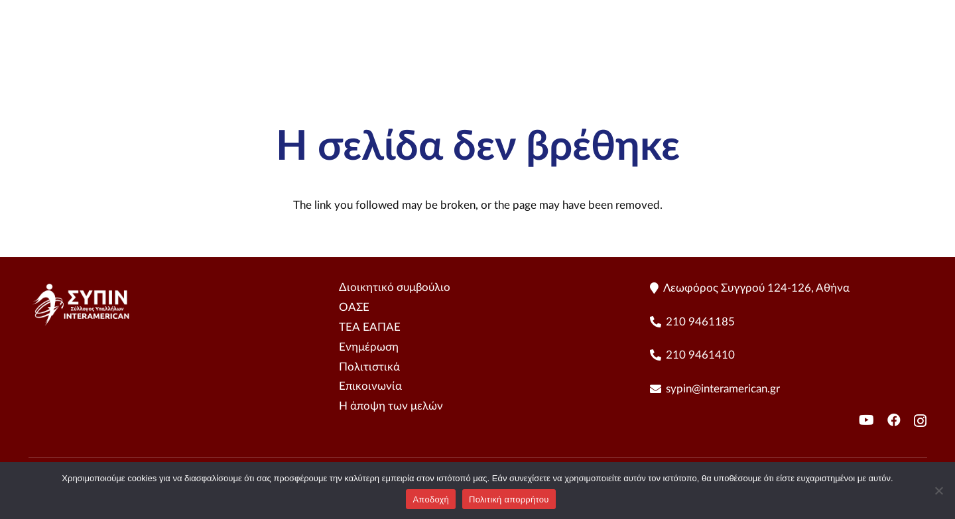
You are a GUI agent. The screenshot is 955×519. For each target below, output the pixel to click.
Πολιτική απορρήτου (508, 499)
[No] (938, 490)
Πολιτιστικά (369, 367)
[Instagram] (920, 421)
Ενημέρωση (369, 347)
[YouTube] (921, 53)
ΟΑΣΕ (354, 307)
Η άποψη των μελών (391, 406)
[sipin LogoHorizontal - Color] (96, 53)
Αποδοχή (431, 499)
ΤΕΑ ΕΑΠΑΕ (370, 327)
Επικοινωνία (370, 386)
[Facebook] (894, 420)
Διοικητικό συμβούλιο (394, 287)
